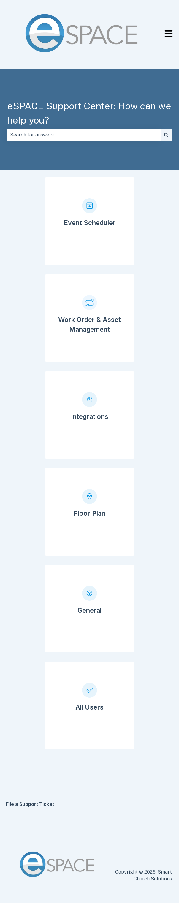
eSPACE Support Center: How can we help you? (89, 113)
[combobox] (84, 135)
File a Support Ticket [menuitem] (30, 804)
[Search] (166, 135)
